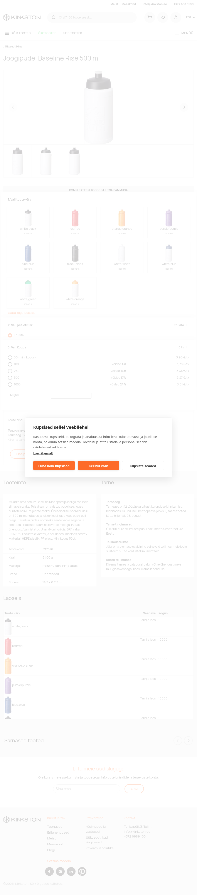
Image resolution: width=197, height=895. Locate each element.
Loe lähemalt (43, 453)
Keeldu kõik (98, 465)
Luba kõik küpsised (53, 465)
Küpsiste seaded (143, 465)
